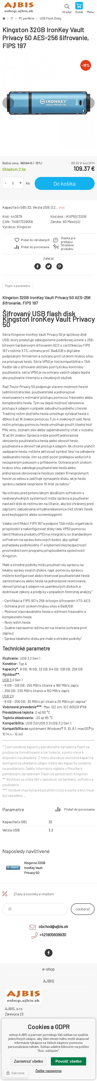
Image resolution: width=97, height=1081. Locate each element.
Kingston (24, 227)
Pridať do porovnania (35, 247)
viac (62, 207)
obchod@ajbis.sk (53, 926)
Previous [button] (8, 103)
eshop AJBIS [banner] (18, 8)
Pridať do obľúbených (35, 240)
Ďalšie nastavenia (49, 1071)
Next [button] (89, 103)
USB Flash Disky (50, 18)
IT (12, 18)
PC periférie (26, 18)
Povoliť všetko (69, 1061)
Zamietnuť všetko (28, 1061)
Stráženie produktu (67, 247)
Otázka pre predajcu (68, 239)
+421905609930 (52, 934)
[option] (48, 103)
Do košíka (64, 183)
